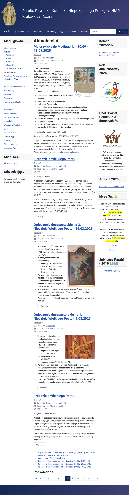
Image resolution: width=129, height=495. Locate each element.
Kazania (7, 94)
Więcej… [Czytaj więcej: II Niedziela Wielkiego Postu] (40, 216)
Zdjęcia (62, 31)
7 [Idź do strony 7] (44, 478)
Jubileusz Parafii (11, 148)
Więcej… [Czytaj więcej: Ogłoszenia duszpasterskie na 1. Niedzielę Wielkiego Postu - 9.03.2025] (44, 387)
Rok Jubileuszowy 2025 (14, 68)
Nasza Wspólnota (35, 31)
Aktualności (9, 52)
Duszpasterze (10, 98)
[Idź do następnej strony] (93, 478)
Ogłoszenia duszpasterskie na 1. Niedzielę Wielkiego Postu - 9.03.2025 (62, 317)
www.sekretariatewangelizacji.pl (65, 152)
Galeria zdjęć (9, 136)
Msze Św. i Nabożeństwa (14, 87)
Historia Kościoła (11, 113)
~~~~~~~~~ (10, 72)
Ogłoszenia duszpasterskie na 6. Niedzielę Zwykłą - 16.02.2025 (64, 467)
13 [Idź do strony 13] (73, 478)
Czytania (9, 58)
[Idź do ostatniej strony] (97, 478)
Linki (6, 129)
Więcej (112, 250)
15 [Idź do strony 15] (83, 478)
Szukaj (122, 31)
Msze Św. (7, 31)
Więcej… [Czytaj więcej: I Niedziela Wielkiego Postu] (40, 445)
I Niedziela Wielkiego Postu (54, 396)
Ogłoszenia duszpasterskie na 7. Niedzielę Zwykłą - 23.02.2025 (64, 464)
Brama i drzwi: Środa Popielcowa (51, 458)
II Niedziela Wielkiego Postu (54, 159)
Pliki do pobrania (11, 144)
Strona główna (10, 48)
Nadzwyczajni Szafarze (14, 102)
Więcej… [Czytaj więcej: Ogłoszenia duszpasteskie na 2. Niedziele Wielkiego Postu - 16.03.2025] (44, 306)
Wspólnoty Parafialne (13, 125)
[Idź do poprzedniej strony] (41, 478)
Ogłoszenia (19, 31)
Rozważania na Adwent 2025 (111, 186)
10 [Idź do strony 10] (57, 478)
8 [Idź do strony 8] (48, 478)
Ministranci (8, 110)
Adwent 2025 (10, 65)
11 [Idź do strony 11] (63, 478)
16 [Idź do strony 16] (88, 478)
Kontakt (84, 31)
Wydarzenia (10, 62)
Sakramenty (51, 31)
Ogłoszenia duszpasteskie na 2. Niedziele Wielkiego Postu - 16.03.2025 (63, 227)
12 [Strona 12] (68, 478)
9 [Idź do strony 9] (53, 478)
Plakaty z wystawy (112, 271)
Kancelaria (73, 31)
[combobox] (103, 31)
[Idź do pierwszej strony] (36, 478)
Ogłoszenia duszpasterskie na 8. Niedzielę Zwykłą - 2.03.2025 (64, 461)
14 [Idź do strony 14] (78, 478)
